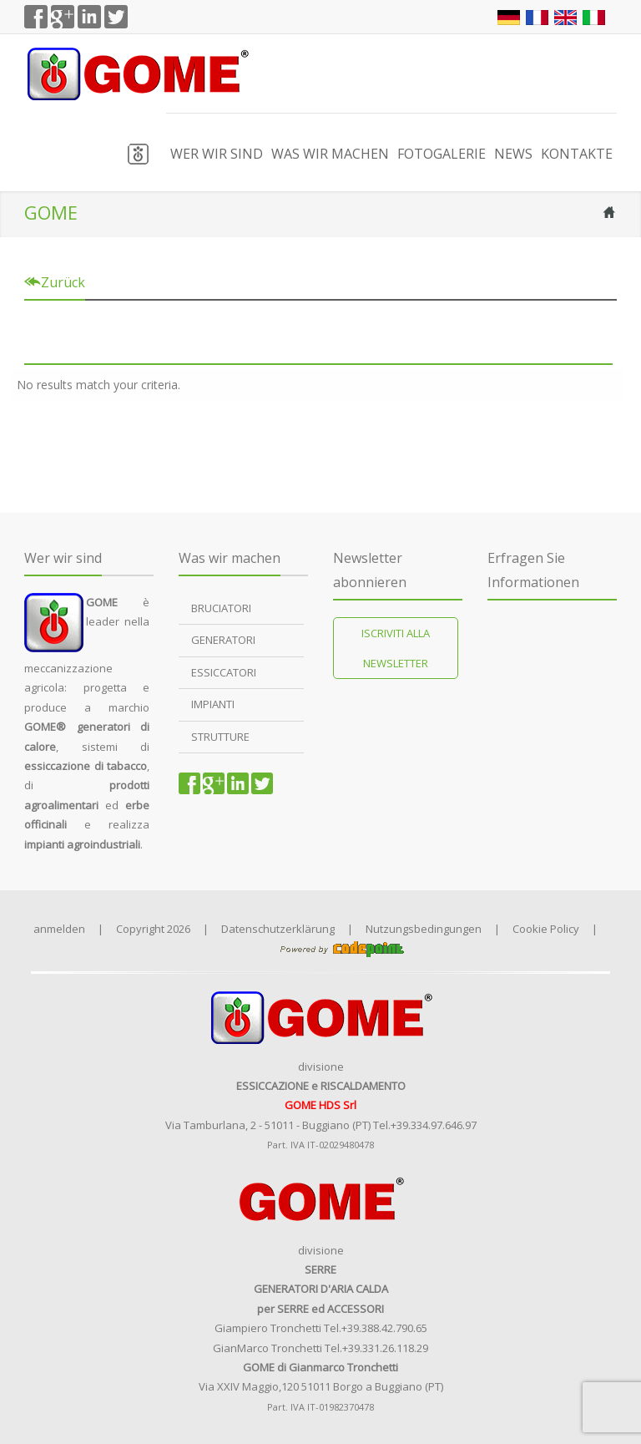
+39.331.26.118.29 (385, 1347)
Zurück (54, 282)
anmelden (59, 928)
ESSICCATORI (223, 672)
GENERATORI (223, 640)
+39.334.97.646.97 (434, 1124)
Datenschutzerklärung (278, 928)
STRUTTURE (220, 736)
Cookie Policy (545, 928)
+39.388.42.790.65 (384, 1327)
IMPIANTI (213, 704)
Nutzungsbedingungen (424, 928)
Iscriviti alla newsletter (395, 648)
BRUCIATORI (221, 608)
